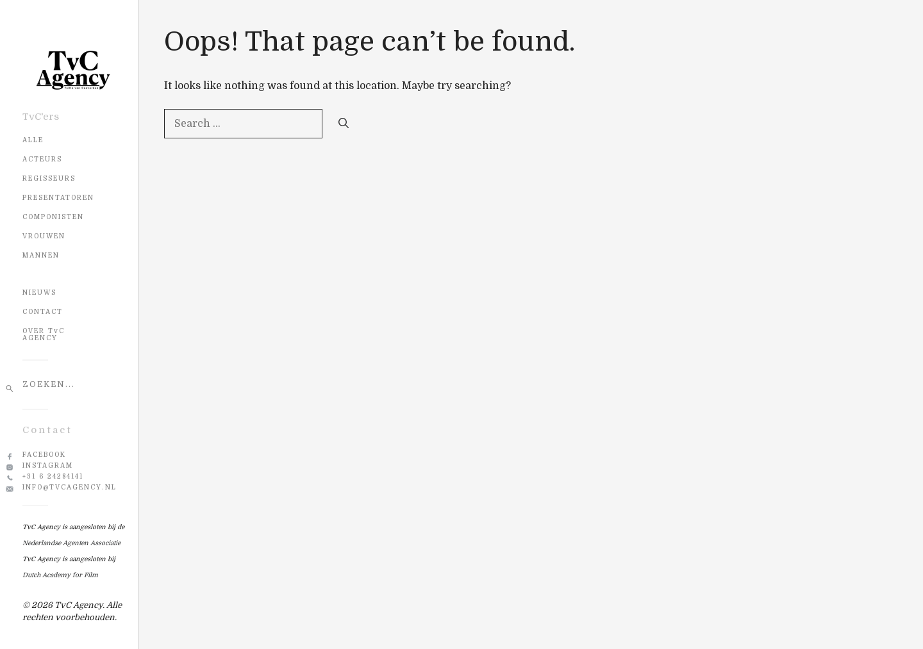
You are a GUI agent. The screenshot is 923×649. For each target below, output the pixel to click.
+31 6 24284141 (52, 476)
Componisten (53, 216)
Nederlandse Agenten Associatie (71, 542)
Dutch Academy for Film (60, 575)
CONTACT (42, 311)
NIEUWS (39, 292)
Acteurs (42, 159)
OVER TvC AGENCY (43, 334)
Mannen (41, 255)
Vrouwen (43, 236)
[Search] (343, 123)
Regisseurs (49, 178)
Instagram (47, 465)
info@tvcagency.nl (69, 487)
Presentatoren (58, 197)
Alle (33, 140)
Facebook (44, 454)
